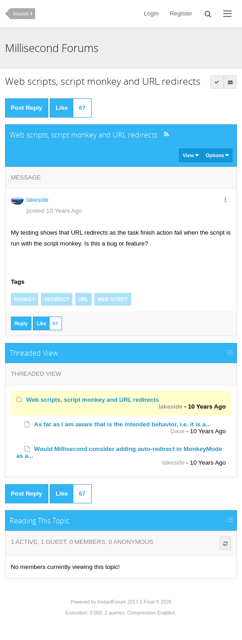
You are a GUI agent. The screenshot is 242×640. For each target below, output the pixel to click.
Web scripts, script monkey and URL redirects (92, 399)
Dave (177, 431)
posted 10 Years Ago (54, 210)
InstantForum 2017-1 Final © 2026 (134, 601)
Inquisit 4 (23, 13)
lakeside (37, 199)
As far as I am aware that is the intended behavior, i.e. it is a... (122, 424)
